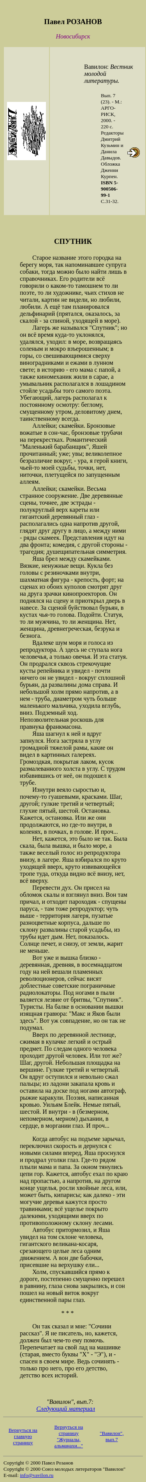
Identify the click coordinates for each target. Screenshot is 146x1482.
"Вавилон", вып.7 (111, 1436)
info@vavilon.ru (36, 1475)
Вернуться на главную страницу (23, 1436)
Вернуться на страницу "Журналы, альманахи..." (68, 1436)
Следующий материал (65, 1408)
